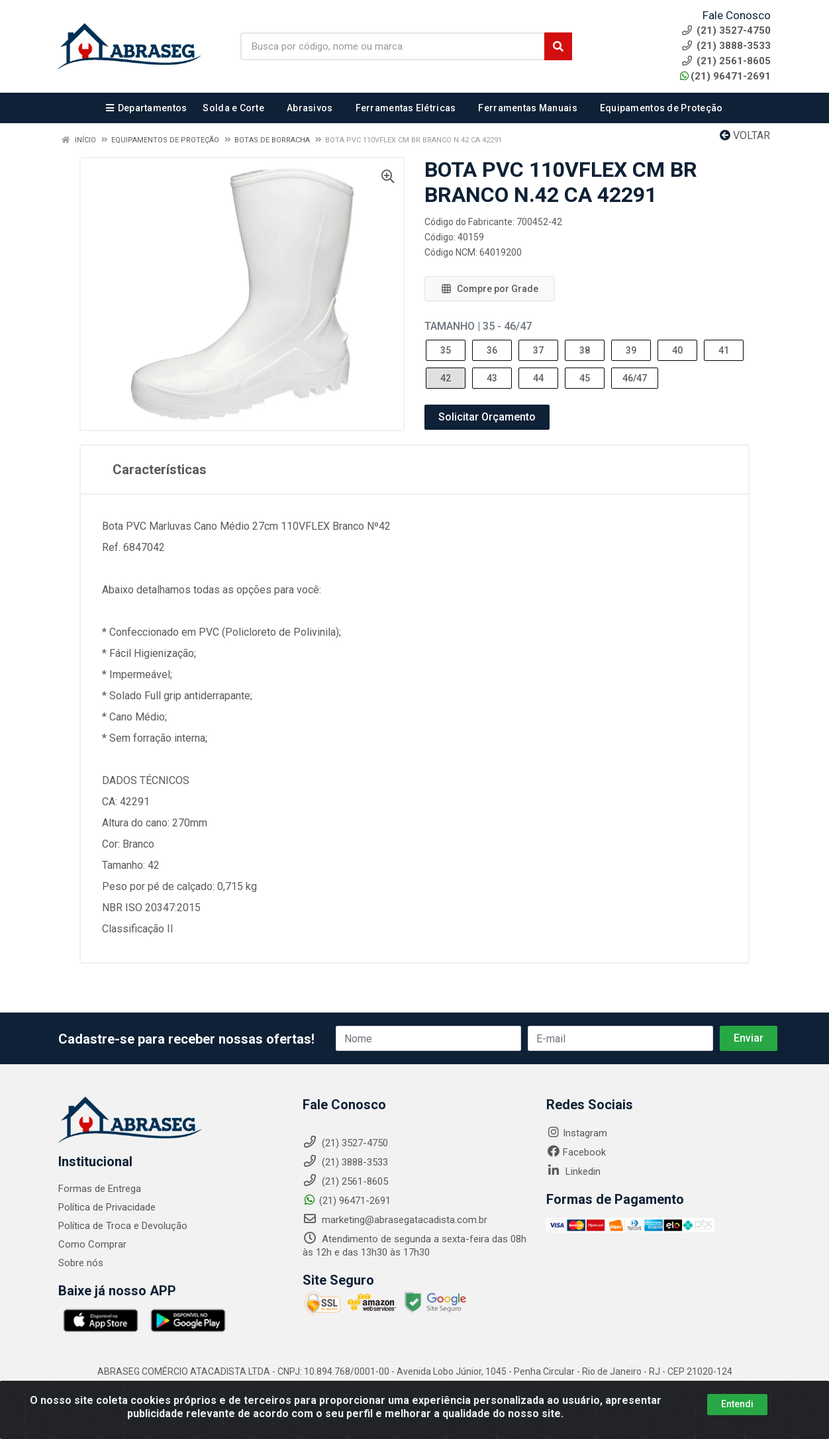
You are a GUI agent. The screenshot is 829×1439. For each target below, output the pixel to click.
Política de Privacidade (107, 1207)
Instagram (576, 1133)
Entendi (737, 1404)
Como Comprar (92, 1244)
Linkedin (573, 1171)
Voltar (745, 135)
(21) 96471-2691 (725, 76)
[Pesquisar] (558, 46)
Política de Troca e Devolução (122, 1226)
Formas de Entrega (99, 1189)
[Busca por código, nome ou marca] (392, 46)
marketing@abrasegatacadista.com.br (395, 1220)
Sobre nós (80, 1263)
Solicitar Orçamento (487, 417)
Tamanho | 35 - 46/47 (478, 326)
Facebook (576, 1152)
